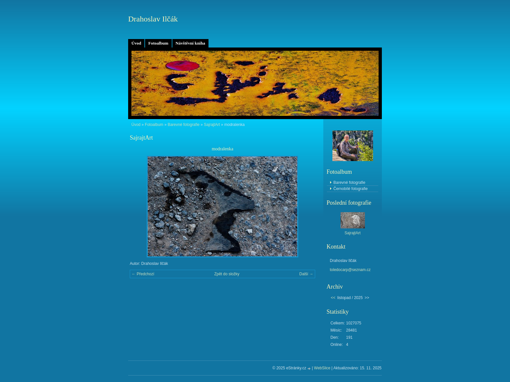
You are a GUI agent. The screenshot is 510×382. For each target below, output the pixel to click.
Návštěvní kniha (190, 43)
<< (333, 297)
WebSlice (322, 368)
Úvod (136, 43)
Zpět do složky (226, 274)
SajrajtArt (212, 124)
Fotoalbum (158, 43)
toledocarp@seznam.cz (350, 269)
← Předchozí (143, 274)
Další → (306, 274)
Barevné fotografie (183, 124)
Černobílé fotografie (350, 188)
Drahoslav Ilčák (153, 19)
